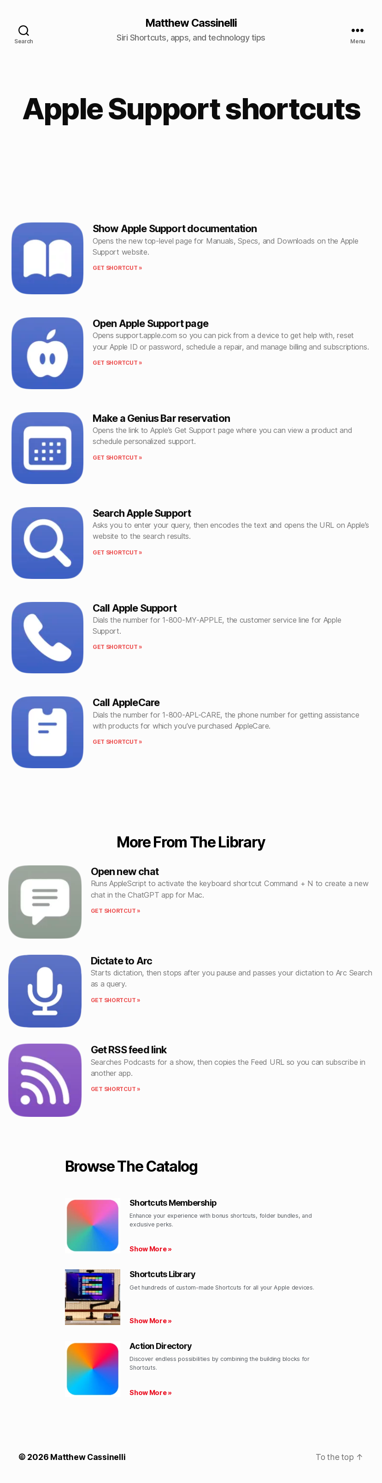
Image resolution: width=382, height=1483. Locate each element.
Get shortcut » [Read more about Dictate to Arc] (116, 1000)
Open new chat (125, 872)
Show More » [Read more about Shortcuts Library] (150, 1321)
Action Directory (160, 1346)
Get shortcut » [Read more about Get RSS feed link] (116, 1089)
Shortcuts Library (162, 1274)
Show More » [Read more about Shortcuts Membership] (150, 1249)
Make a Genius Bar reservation (161, 419)
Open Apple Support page (150, 324)
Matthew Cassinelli (191, 23)
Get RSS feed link (129, 1050)
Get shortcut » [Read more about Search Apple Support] (117, 552)
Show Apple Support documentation (175, 229)
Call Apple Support (134, 608)
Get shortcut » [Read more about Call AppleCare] (117, 742)
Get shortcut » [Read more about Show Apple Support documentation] (117, 268)
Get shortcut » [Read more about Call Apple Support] (117, 647)
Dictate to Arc (121, 961)
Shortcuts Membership (173, 1203)
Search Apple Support (142, 513)
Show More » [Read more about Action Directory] (150, 1392)
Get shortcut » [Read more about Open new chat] (116, 911)
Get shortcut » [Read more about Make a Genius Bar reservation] (117, 457)
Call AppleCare (126, 703)
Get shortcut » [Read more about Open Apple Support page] (117, 363)
